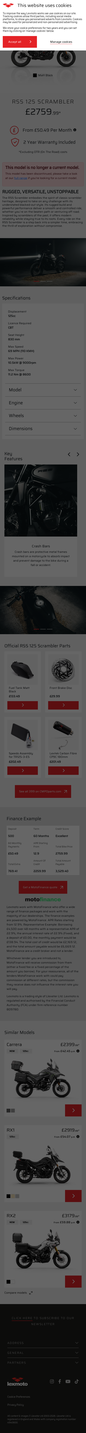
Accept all (19, 42)
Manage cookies (61, 41)
